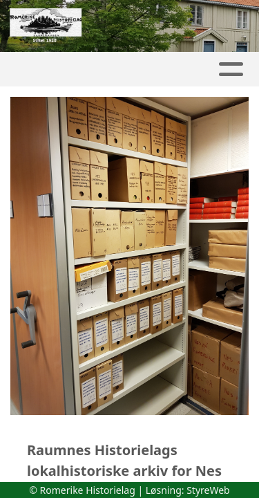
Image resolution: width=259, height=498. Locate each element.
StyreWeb (208, 490)
